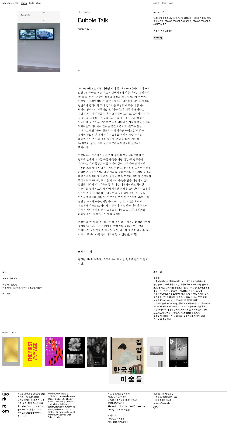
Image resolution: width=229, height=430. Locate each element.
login (164, 3)
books (24, 3)
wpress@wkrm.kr (161, 403)
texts (31, 3)
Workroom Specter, (57, 415)
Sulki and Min (54, 417)
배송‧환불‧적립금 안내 (118, 422)
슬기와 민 (21, 409)
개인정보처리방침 (116, 419)
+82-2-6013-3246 (162, 400)
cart (171, 3)
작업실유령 (22, 413)
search (156, 3)
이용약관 (112, 415)
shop (38, 3)
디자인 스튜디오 (29, 397)
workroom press (10, 3)
